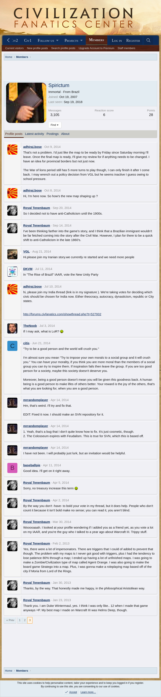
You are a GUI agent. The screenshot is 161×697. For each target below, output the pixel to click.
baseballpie (31, 465)
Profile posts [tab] (14, 133)
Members (96, 40)
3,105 (54, 115)
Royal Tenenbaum (36, 208)
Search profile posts (63, 48)
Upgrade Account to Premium (96, 48)
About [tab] (65, 133)
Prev (11, 620)
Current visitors (14, 48)
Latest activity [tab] (34, 133)
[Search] (148, 40)
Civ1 (27, 40)
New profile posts (37, 48)
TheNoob (30, 325)
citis (26, 343)
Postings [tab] (53, 133)
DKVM (27, 269)
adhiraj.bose (32, 147)
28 (151, 115)
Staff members (126, 48)
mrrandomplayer (35, 400)
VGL (26, 251)
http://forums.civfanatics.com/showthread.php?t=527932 (62, 314)
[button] (48, 40)
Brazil (75, 92)
